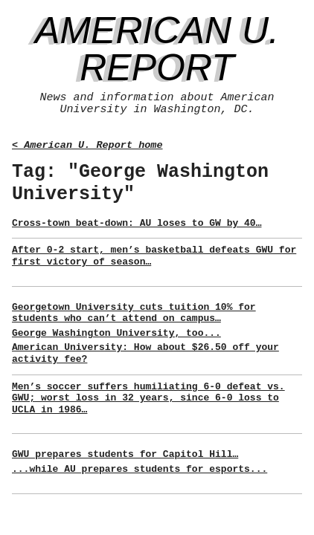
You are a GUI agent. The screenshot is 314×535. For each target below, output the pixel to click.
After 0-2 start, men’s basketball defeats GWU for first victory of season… (154, 256)
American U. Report (157, 49)
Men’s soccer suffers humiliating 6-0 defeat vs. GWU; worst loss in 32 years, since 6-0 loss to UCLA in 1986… (148, 398)
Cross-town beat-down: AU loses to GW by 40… (136, 223)
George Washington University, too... (116, 333)
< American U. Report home (87, 145)
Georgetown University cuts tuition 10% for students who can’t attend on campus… (134, 313)
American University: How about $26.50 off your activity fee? (145, 353)
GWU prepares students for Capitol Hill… (125, 454)
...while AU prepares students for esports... (139, 469)
